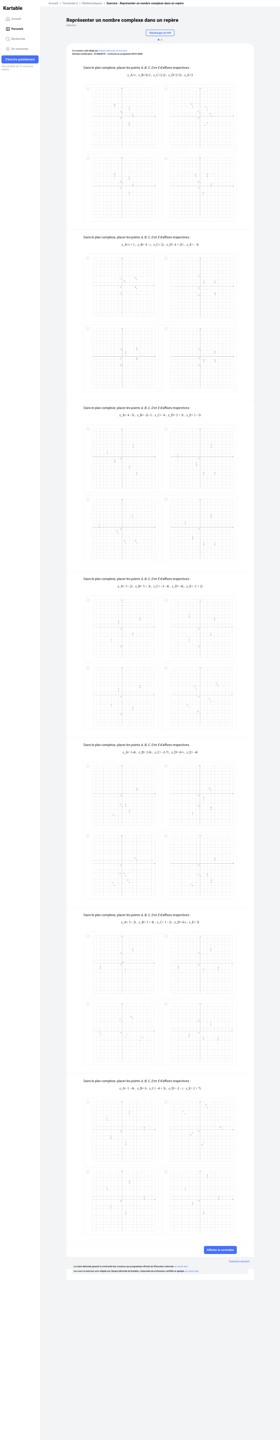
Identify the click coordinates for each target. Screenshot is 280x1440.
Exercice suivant (239, 1261)
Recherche (15, 39)
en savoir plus (181, 1266)
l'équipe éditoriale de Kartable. (113, 50)
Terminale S (70, 3)
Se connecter (17, 49)
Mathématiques (92, 3)
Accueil (13, 19)
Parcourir (14, 29)
